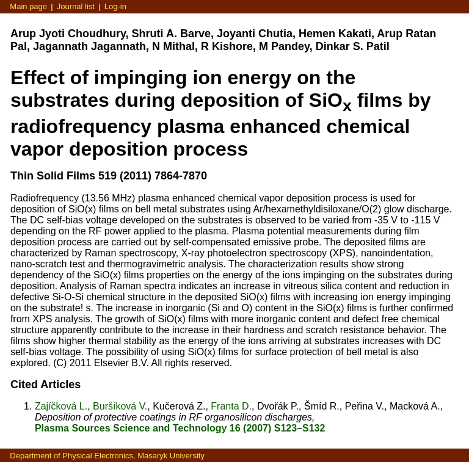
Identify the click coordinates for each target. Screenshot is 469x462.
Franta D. (231, 406)
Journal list (76, 6)
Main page (28, 6)
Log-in (115, 6)
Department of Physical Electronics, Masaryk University (107, 455)
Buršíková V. (120, 406)
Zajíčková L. (61, 406)
